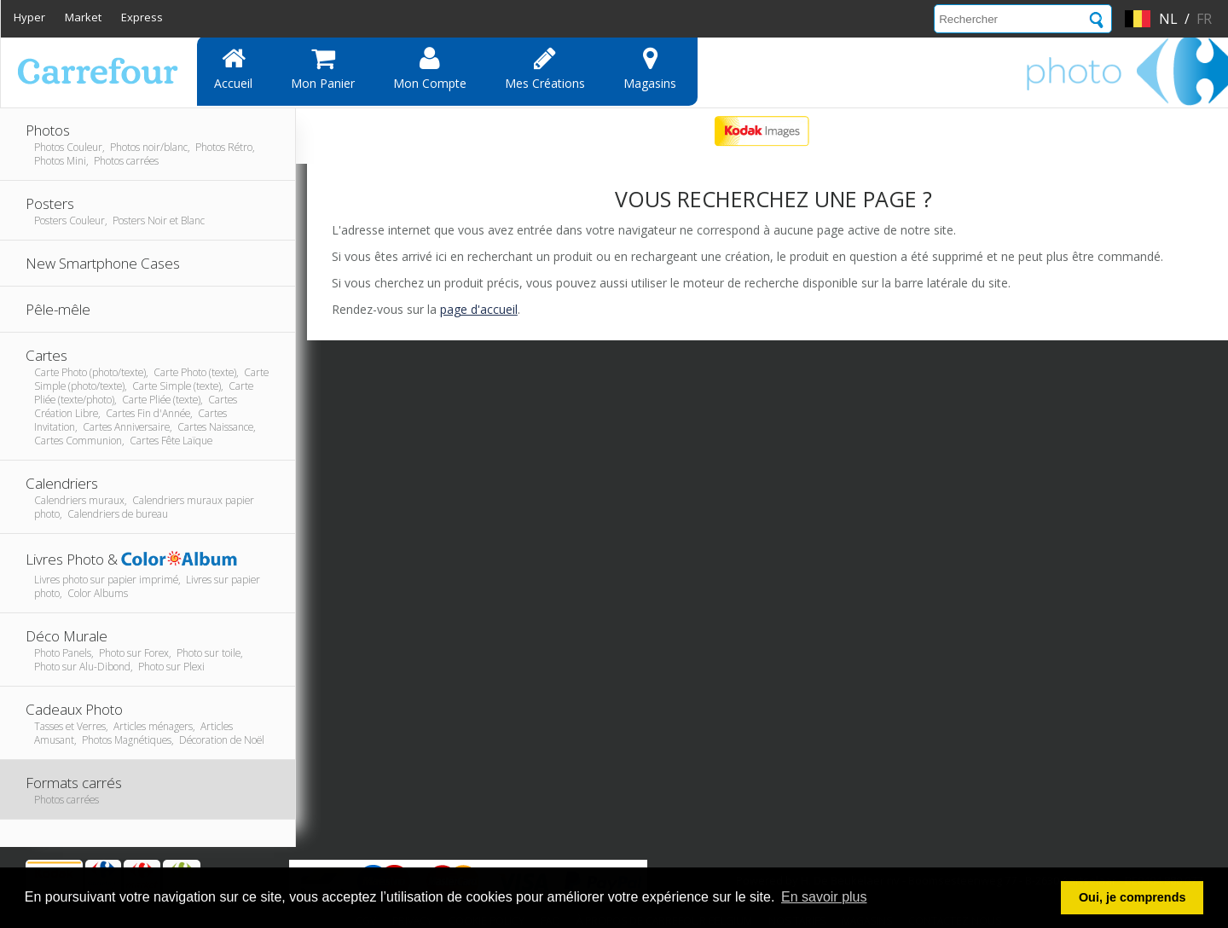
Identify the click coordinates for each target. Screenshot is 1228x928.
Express (142, 17)
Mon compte (429, 68)
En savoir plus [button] (824, 897)
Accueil (233, 68)
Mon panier (323, 68)
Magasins (649, 68)
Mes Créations (545, 68)
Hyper (29, 17)
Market (83, 17)
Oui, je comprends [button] (1132, 897)
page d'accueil (479, 309)
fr (1204, 18)
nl (1168, 18)
